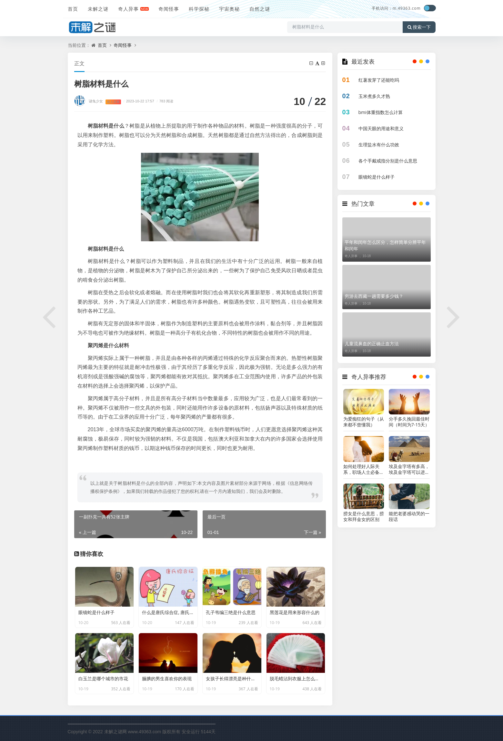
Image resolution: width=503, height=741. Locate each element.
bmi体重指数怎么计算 (380, 112)
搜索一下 (419, 27)
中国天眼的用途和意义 (381, 128)
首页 (73, 8)
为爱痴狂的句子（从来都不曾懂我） (363, 422)
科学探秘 (199, 8)
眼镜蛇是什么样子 (376, 177)
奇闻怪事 (168, 8)
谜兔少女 (96, 101)
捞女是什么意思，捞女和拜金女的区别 (363, 516)
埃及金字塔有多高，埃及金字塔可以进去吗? (409, 469)
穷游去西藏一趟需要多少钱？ (374, 296)
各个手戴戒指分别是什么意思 (387, 161)
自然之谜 (259, 8)
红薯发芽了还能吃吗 (378, 80)
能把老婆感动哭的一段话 (409, 516)
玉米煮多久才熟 (374, 96)
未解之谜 (98, 8)
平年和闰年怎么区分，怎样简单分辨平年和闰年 (385, 245)
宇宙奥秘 (229, 8)
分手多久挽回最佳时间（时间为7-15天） (409, 422)
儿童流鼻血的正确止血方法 (372, 343)
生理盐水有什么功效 (378, 144)
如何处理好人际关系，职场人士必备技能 (363, 469)
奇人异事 (128, 8)
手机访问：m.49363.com (396, 8)
